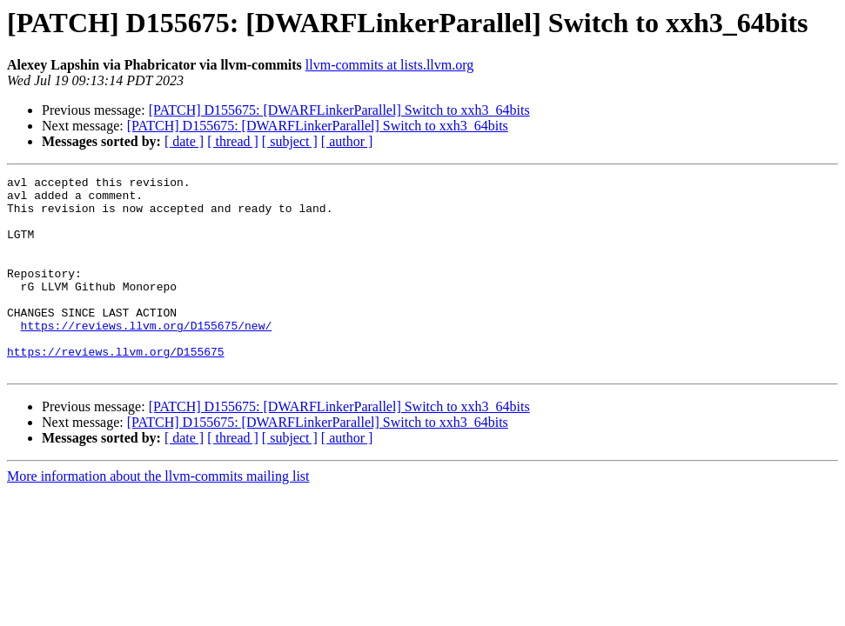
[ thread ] (232, 141)
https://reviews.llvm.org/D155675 (116, 388)
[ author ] (347, 141)
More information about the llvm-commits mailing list (158, 515)
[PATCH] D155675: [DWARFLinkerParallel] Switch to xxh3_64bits (339, 110)
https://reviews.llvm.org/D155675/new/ (146, 356)
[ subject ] (290, 141)
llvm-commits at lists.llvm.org (389, 64)
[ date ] (184, 141)
